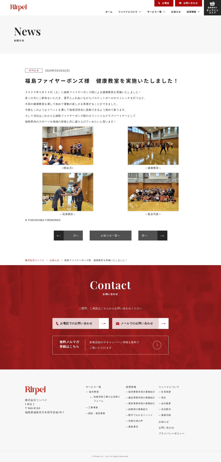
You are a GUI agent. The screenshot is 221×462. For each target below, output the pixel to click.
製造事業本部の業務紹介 (141, 403)
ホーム (109, 11)
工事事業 (93, 407)
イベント (34, 70)
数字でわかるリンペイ (140, 415)
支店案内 (166, 409)
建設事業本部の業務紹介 (141, 397)
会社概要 (166, 403)
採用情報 (191, 11)
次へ (76, 235)
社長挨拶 (166, 392)
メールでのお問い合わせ (134, 323)
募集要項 (133, 426)
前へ (145, 235)
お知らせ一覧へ (110, 235)
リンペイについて (128, 11)
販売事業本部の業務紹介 (142, 392)
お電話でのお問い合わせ (74, 323)
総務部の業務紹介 (138, 409)
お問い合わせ (188, 3)
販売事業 (94, 392)
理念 (163, 397)
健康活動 (166, 415)
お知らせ (176, 11)
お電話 (163, 3)
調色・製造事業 (96, 413)
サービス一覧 (154, 11)
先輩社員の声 (135, 421)
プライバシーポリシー (172, 433)
